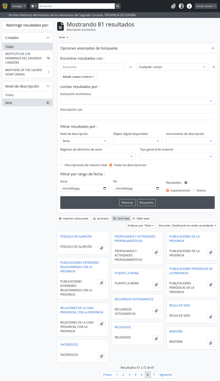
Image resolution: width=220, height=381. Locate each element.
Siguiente (165, 375)
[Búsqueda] (76, 6)
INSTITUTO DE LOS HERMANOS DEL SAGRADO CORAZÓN (27, 58)
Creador (12, 37)
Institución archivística (75, 94)
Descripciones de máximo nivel (86, 165)
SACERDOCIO (69, 345)
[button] (173, 6)
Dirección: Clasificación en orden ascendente (186, 225)
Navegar (17, 6)
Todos (9, 46)
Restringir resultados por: (27, 25)
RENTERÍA (176, 331)
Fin (115, 181)
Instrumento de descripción (185, 134)
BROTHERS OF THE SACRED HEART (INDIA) (27, 72)
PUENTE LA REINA (127, 273)
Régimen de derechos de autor (81, 149)
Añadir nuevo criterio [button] (77, 77)
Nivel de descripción (22, 86)
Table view (140, 218)
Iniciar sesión (204, 6)
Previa (107, 375)
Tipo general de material (156, 149)
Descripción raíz (71, 110)
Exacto (201, 190)
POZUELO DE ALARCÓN (76, 236)
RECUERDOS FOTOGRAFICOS (134, 299)
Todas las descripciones (130, 165)
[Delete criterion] (214, 67)
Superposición (180, 190)
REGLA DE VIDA (179, 305)
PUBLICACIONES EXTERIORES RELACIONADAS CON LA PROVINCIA (79, 267)
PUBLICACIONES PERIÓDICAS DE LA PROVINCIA (191, 271)
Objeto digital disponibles (130, 134)
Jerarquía (101, 218)
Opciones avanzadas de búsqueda (88, 48)
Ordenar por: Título (140, 225)
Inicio (64, 181)
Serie (27, 103)
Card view (121, 218)
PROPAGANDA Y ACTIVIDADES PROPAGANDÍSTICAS (135, 238)
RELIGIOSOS (123, 327)
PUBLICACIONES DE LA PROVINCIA (184, 238)
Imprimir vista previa (73, 218)
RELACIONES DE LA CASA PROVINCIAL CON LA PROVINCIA (81, 310)
